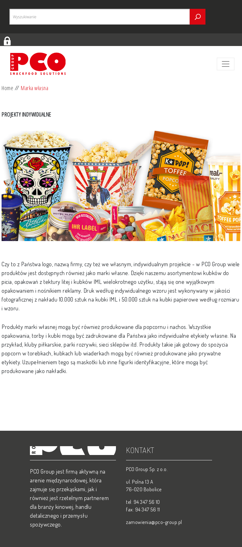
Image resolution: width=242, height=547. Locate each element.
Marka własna (34, 88)
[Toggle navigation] (225, 64)
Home (7, 88)
